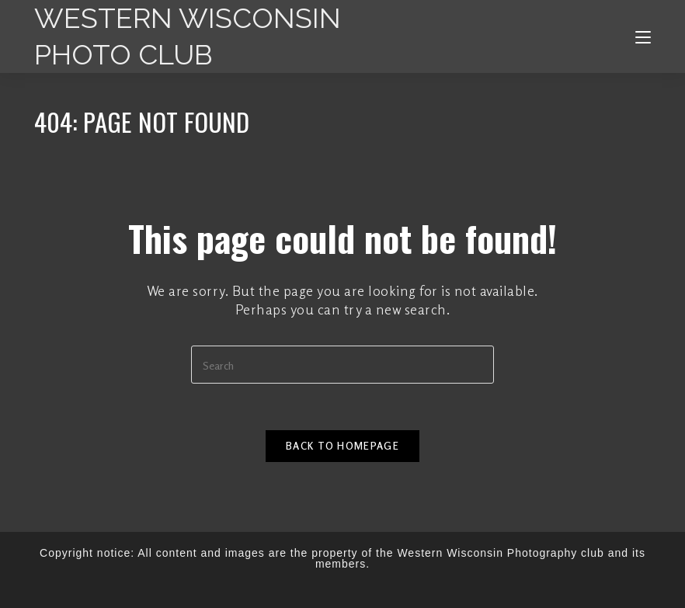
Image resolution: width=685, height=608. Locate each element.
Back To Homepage (342, 445)
